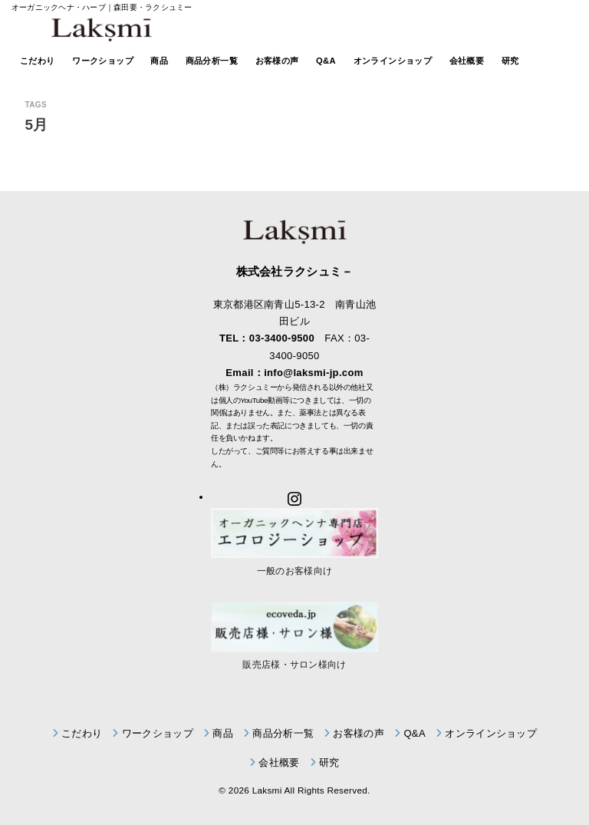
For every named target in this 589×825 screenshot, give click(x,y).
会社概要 (467, 60)
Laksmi (267, 790)
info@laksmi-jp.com (314, 372)
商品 (159, 60)
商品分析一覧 (212, 60)
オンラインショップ (393, 60)
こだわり (37, 60)
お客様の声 (277, 60)
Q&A (326, 60)
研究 (510, 60)
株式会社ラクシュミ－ (295, 271)
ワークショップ (102, 60)
